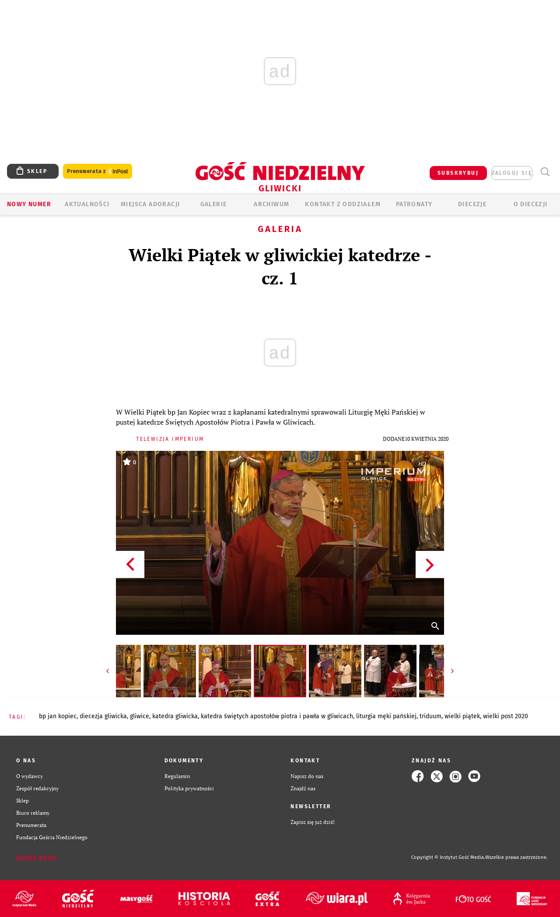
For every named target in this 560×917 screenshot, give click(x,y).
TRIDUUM (430, 716)
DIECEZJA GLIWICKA (103, 716)
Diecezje (472, 204)
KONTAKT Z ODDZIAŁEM (343, 204)
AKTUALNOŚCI (87, 204)
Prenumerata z (97, 171)
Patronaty (414, 204)
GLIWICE (139, 716)
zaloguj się (512, 173)
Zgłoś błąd (36, 858)
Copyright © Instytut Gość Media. (448, 857)
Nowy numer (29, 204)
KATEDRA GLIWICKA (175, 716)
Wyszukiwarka (545, 172)
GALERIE (213, 204)
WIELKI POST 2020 (505, 716)
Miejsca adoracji (150, 204)
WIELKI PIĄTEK (462, 716)
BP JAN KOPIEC (58, 716)
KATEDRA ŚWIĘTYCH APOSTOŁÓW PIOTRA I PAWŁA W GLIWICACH (277, 716)
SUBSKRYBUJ (458, 173)
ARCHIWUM (271, 204)
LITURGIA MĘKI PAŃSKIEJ (386, 716)
